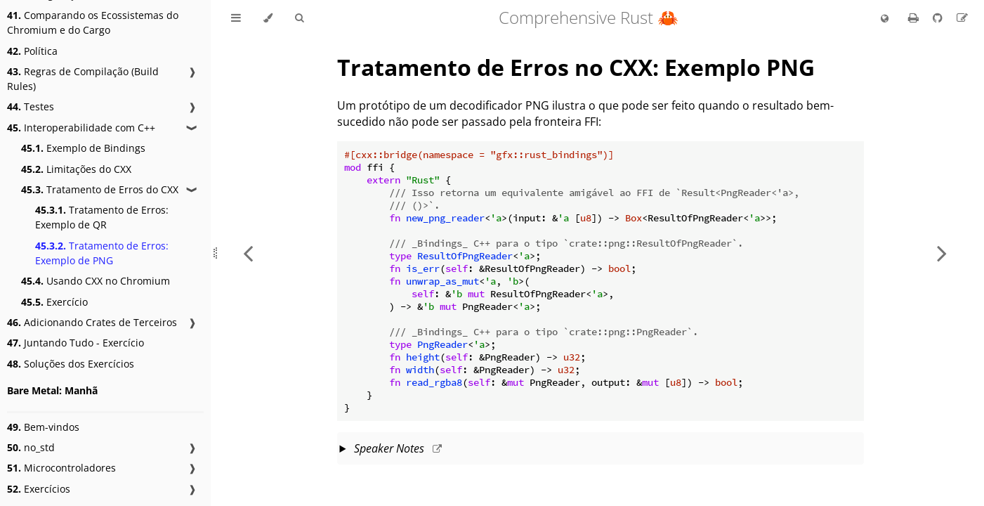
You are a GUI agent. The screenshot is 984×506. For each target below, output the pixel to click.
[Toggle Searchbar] (299, 18)
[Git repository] (939, 17)
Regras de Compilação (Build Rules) (83, 79)
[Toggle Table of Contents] (236, 18)
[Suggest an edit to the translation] (962, 17)
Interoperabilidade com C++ (81, 127)
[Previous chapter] (248, 253)
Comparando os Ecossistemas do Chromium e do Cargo (92, 22)
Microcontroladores (61, 467)
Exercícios (38, 488)
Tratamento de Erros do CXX (99, 189)
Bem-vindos (43, 427)
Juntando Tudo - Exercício (75, 342)
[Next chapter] (941, 253)
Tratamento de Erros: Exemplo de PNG (102, 253)
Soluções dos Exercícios (70, 363)
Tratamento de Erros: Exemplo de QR (102, 217)
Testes (30, 106)
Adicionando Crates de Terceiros (92, 322)
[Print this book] (915, 17)
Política (32, 51)
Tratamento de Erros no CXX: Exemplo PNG (576, 67)
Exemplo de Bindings (83, 148)
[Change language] (885, 19)
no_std (31, 447)
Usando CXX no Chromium (95, 280)
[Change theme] (268, 18)
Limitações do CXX (76, 169)
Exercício (54, 302)
